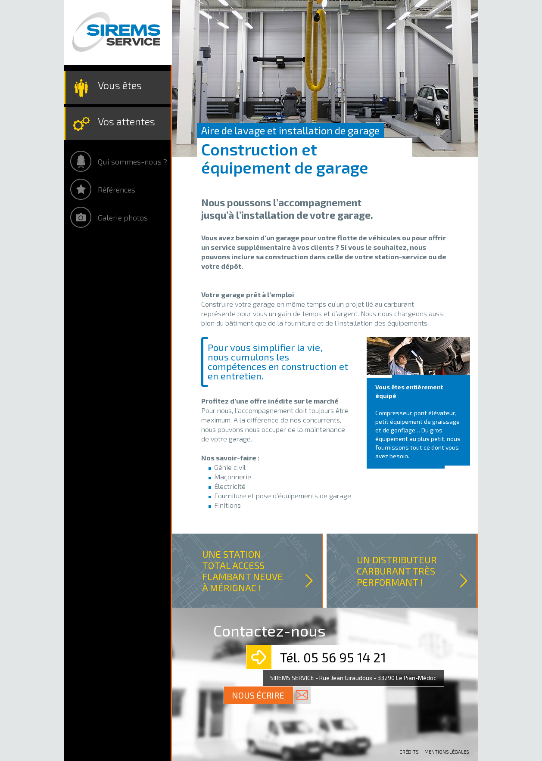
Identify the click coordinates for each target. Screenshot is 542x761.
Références (116, 189)
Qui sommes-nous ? (132, 161)
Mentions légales (446, 752)
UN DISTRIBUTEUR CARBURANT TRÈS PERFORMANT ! (397, 570)
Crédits (408, 752)
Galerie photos (123, 217)
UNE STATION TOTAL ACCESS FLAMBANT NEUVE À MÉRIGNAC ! (242, 570)
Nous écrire (258, 695)
